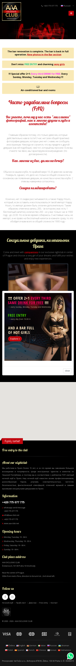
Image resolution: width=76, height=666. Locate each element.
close (67, 358)
